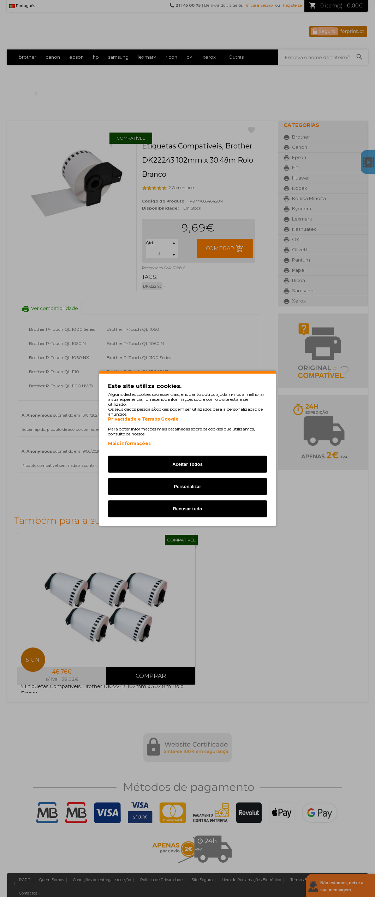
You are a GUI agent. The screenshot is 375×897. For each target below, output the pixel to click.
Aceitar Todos (187, 464)
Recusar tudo (187, 508)
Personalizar (187, 486)
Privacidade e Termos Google (143, 419)
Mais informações (129, 443)
